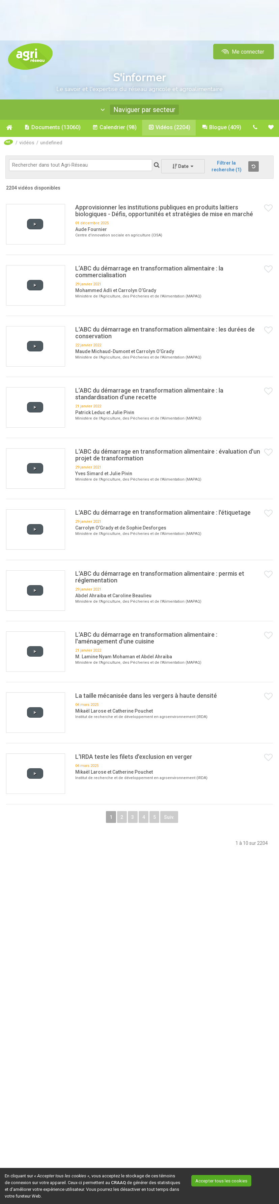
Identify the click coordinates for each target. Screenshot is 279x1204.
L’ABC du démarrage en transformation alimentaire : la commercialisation (149, 273)
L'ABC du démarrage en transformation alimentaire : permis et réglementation (159, 578)
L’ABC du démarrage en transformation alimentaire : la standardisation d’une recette (149, 395)
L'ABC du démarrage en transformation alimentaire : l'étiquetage (163, 513)
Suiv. (187, 820)
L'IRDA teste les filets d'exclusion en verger (133, 757)
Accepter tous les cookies (228, 1180)
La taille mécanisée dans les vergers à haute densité (146, 696)
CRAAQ (118, 1182)
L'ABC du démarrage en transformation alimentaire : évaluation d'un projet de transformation (167, 456)
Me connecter (242, 52)
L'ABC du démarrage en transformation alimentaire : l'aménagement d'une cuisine (146, 639)
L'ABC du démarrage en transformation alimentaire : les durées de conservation (165, 334)
